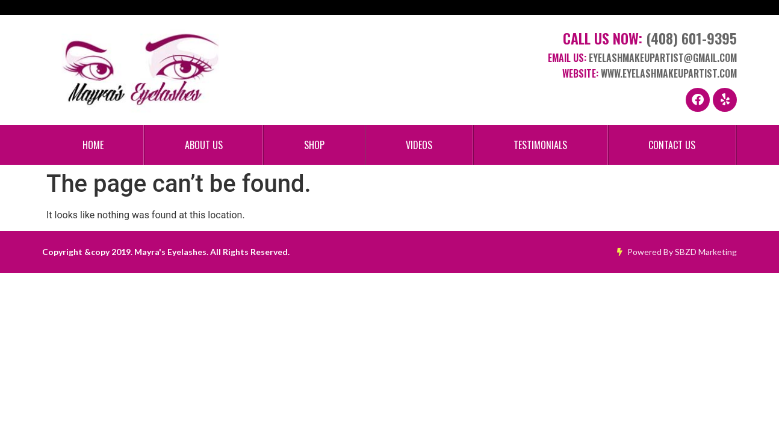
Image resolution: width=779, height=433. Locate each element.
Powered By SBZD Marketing (677, 252)
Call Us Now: (650, 38)
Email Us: (642, 58)
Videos (419, 145)
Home (93, 145)
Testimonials (540, 145)
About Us (204, 145)
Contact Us (671, 145)
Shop (314, 145)
